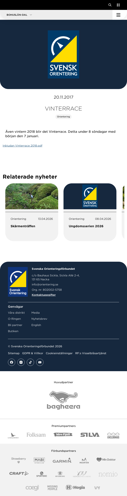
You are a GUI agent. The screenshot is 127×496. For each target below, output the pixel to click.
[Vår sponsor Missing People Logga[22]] (52, 488)
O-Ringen (14, 318)
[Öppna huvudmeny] (119, 15)
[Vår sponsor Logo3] (32, 488)
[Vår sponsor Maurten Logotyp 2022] (84, 460)
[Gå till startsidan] (8, 5)
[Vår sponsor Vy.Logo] (97, 488)
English (36, 325)
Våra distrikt (16, 312)
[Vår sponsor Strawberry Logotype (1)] (18, 460)
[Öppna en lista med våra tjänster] (117, 5)
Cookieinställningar (59, 353)
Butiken (13, 331)
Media (35, 312)
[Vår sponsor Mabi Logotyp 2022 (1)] (39, 460)
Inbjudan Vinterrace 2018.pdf (22, 145)
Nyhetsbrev (39, 318)
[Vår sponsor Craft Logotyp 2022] (18, 474)
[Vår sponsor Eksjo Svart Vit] (113, 435)
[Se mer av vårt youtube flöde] (39, 362)
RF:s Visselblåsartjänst (90, 353)
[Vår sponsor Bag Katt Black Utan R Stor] (63, 400)
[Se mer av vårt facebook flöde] (11, 362)
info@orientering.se (45, 284)
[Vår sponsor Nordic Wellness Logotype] (82, 474)
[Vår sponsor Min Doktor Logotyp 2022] (106, 460)
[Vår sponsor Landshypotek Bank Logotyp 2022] (13, 435)
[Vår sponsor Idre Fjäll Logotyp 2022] (63, 435)
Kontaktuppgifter (44, 294)
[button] (56, 15)
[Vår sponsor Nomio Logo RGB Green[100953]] (108, 474)
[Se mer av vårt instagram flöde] (21, 362)
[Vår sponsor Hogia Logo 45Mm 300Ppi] (75, 488)
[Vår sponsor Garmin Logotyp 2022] (62, 460)
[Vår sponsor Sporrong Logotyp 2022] (60, 474)
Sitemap (14, 353)
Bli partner (15, 325)
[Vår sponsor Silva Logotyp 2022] (90, 435)
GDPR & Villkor (32, 353)
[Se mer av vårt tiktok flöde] (30, 362)
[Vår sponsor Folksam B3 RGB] (36, 435)
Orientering (63, 116)
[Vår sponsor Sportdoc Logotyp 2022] (41, 474)
